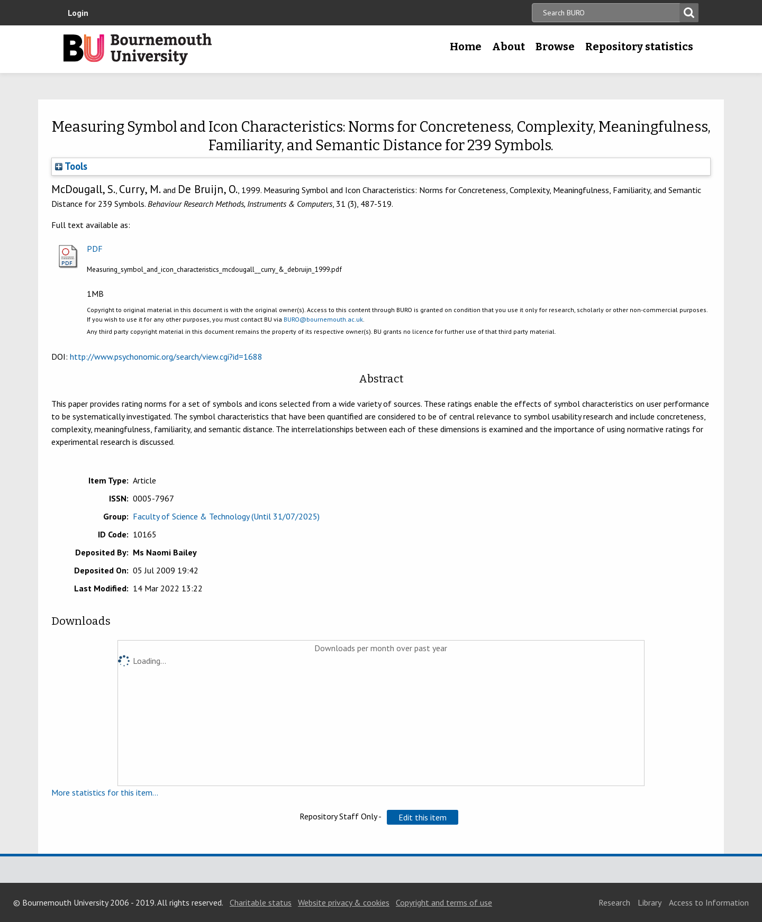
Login (78, 12)
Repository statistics (639, 46)
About (508, 46)
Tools (71, 166)
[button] (422, 817)
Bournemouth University (138, 49)
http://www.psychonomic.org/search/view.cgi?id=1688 (166, 356)
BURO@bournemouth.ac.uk (323, 319)
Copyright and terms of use (444, 902)
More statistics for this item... (104, 792)
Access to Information (709, 902)
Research (614, 902)
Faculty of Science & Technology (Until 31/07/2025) (226, 516)
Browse (555, 46)
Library (649, 902)
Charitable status (261, 902)
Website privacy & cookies (343, 902)
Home (466, 46)
